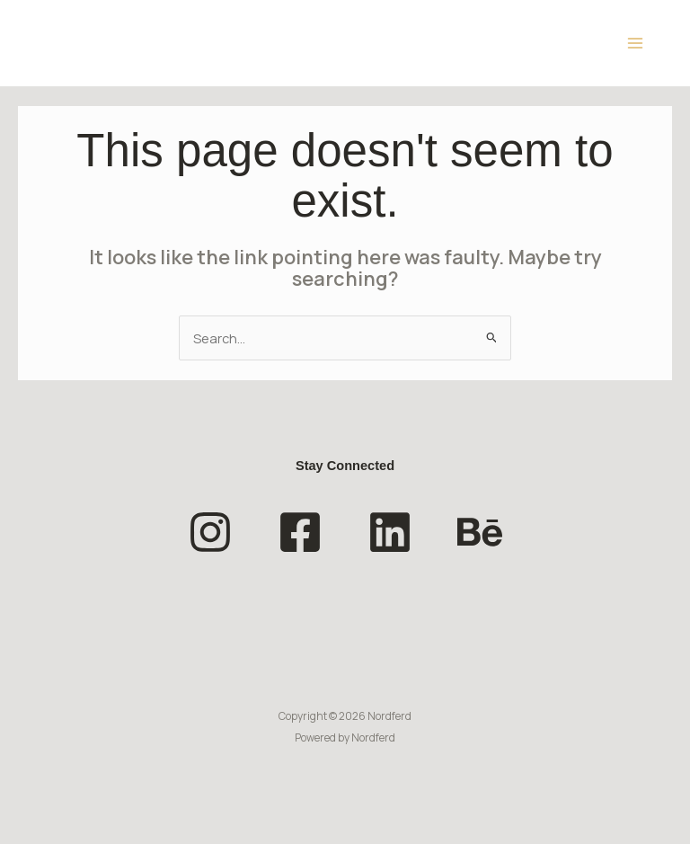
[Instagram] (210, 532)
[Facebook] (300, 532)
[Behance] (479, 532)
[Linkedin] (389, 532)
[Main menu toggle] (635, 43)
